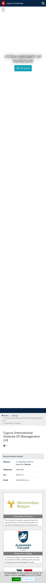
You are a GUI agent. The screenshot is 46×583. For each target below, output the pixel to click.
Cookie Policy (28, 579)
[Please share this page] (5, 446)
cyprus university (15, 3)
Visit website (23, 68)
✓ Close (16, 579)
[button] (18, 406)
